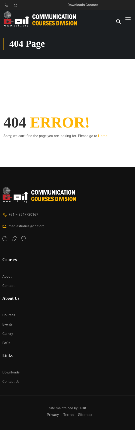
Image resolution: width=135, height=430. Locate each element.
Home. (103, 136)
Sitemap (85, 415)
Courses (8, 315)
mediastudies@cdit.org (23, 226)
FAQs (6, 343)
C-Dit (82, 408)
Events (7, 324)
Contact (92, 5)
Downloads (76, 5)
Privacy (53, 415)
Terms (68, 415)
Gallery (7, 334)
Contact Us (11, 382)
